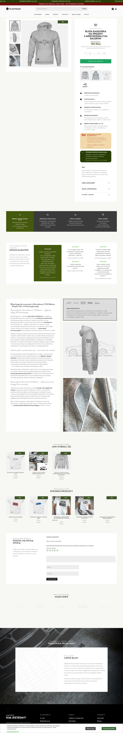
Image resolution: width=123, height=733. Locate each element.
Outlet (86, 14)
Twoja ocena (51, 548)
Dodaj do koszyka (95, 61)
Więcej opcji (90, 728)
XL (99, 53)
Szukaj (84, 9)
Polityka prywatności (13, 731)
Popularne (38, 14)
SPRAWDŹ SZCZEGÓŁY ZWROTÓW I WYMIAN (96, 160)
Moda (47, 14)
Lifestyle (65, 14)
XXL (104, 53)
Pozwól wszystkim (109, 728)
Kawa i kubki (76, 14)
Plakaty (55, 14)
